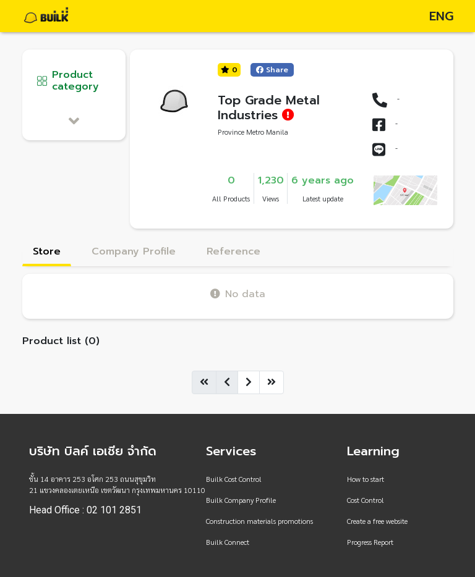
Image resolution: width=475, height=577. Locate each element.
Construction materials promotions (259, 521)
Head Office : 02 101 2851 (85, 510)
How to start (365, 479)
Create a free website (377, 521)
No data (237, 293)
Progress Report (370, 542)
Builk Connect (227, 542)
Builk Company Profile (241, 500)
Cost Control (365, 500)
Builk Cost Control (234, 479)
